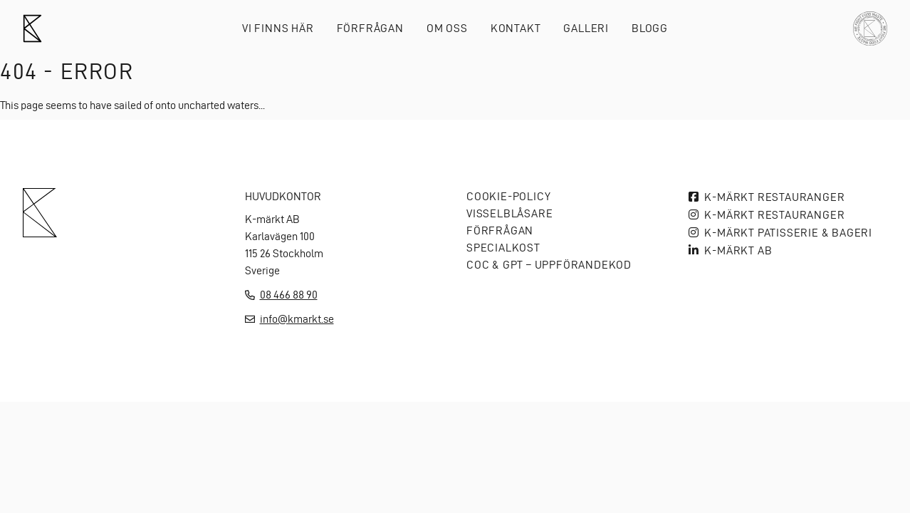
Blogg (650, 28)
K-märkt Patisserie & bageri (788, 233)
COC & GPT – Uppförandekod (549, 265)
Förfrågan (370, 28)
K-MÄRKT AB (738, 250)
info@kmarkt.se (297, 319)
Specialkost (503, 248)
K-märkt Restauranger (774, 197)
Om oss (447, 28)
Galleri (586, 28)
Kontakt (516, 28)
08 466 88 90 (289, 295)
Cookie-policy (508, 196)
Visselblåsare (509, 213)
